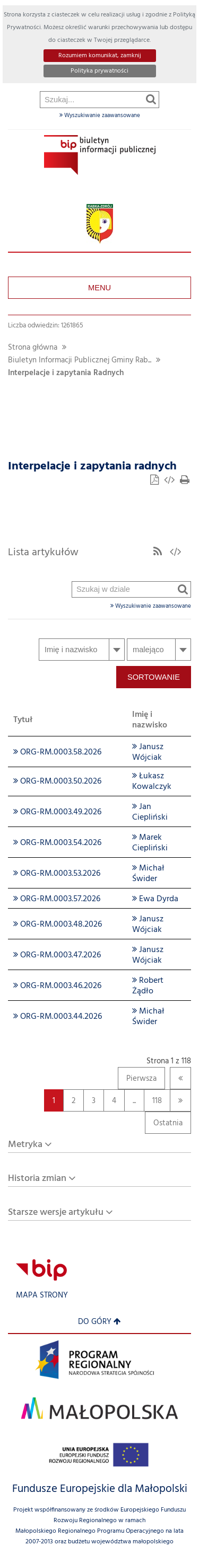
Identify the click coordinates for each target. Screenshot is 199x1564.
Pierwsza (137, 1081)
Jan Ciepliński (150, 812)
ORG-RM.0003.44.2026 (57, 1017)
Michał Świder (148, 873)
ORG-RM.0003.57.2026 (56, 899)
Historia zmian (37, 1178)
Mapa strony (42, 1296)
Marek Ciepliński (150, 843)
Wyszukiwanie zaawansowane (99, 115)
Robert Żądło (147, 986)
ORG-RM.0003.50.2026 (57, 781)
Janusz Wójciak (147, 752)
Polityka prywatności (99, 71)
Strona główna (32, 348)
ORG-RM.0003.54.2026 (57, 843)
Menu (99, 287)
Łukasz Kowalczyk (151, 781)
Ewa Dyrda (155, 899)
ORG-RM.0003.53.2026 (56, 874)
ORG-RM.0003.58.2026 (57, 752)
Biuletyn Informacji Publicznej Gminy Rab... (79, 360)
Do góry (99, 1322)
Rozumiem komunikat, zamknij (99, 55)
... (134, 1101)
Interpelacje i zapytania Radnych (66, 373)
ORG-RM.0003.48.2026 (57, 924)
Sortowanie (153, 677)
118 (153, 1101)
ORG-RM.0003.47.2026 (57, 955)
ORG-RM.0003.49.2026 (57, 812)
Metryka (25, 1144)
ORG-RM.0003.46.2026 (57, 986)
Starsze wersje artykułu (55, 1212)
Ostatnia (164, 1125)
